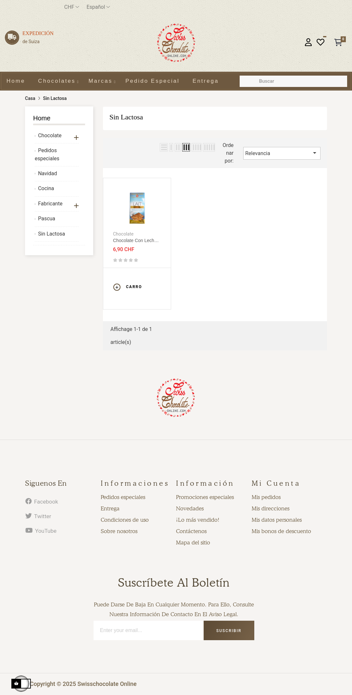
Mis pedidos (266, 497)
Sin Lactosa (51, 234)
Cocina (46, 188)
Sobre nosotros (119, 531)
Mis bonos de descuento (281, 531)
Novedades (190, 508)
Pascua (46, 218)
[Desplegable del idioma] (98, 7)
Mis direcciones (270, 508)
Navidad (47, 173)
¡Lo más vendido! (198, 520)
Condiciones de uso (125, 520)
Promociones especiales (205, 497)
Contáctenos (191, 531)
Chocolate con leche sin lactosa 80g (135, 240)
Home (41, 118)
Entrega (110, 508)
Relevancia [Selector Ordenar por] (282, 153)
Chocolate (49, 135)
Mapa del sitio (193, 542)
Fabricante (50, 204)
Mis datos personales (277, 520)
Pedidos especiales (47, 154)
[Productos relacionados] (72, 7)
